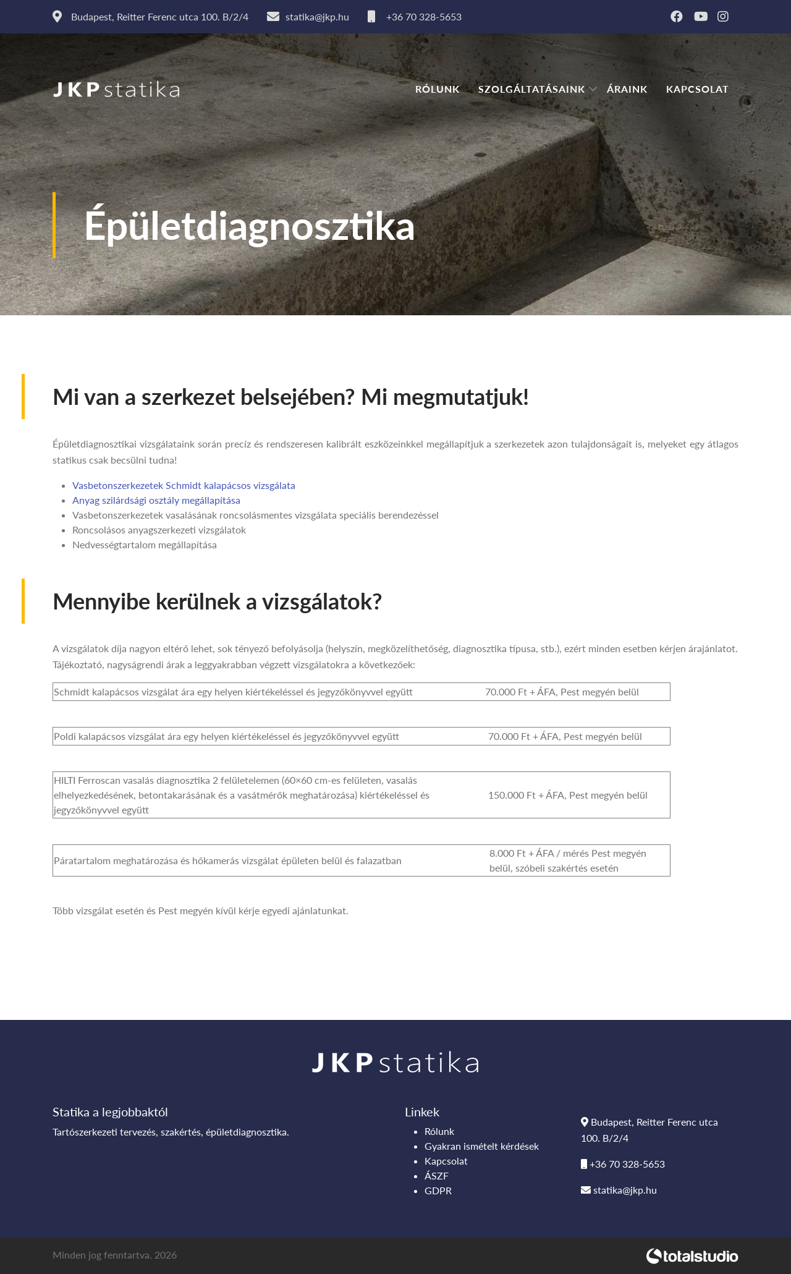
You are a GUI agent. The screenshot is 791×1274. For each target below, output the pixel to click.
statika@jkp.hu (619, 1189)
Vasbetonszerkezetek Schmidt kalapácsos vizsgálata (183, 485)
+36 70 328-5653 (623, 1164)
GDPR (438, 1190)
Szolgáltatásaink (531, 89)
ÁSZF (437, 1175)
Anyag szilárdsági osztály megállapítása (156, 500)
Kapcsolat (697, 89)
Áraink (627, 89)
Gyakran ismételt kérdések (482, 1146)
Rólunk (437, 89)
